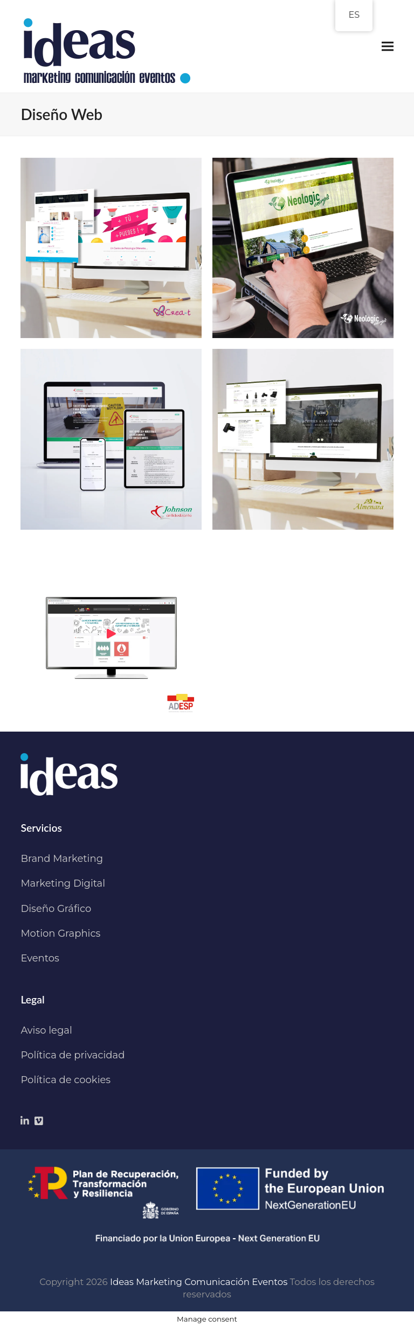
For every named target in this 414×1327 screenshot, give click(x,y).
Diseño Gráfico (55, 909)
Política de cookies (65, 1080)
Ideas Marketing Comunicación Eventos (198, 1281)
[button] (388, 46)
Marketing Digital (62, 883)
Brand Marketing (61, 859)
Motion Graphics (60, 933)
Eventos (39, 958)
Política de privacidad (72, 1055)
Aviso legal (46, 1030)
